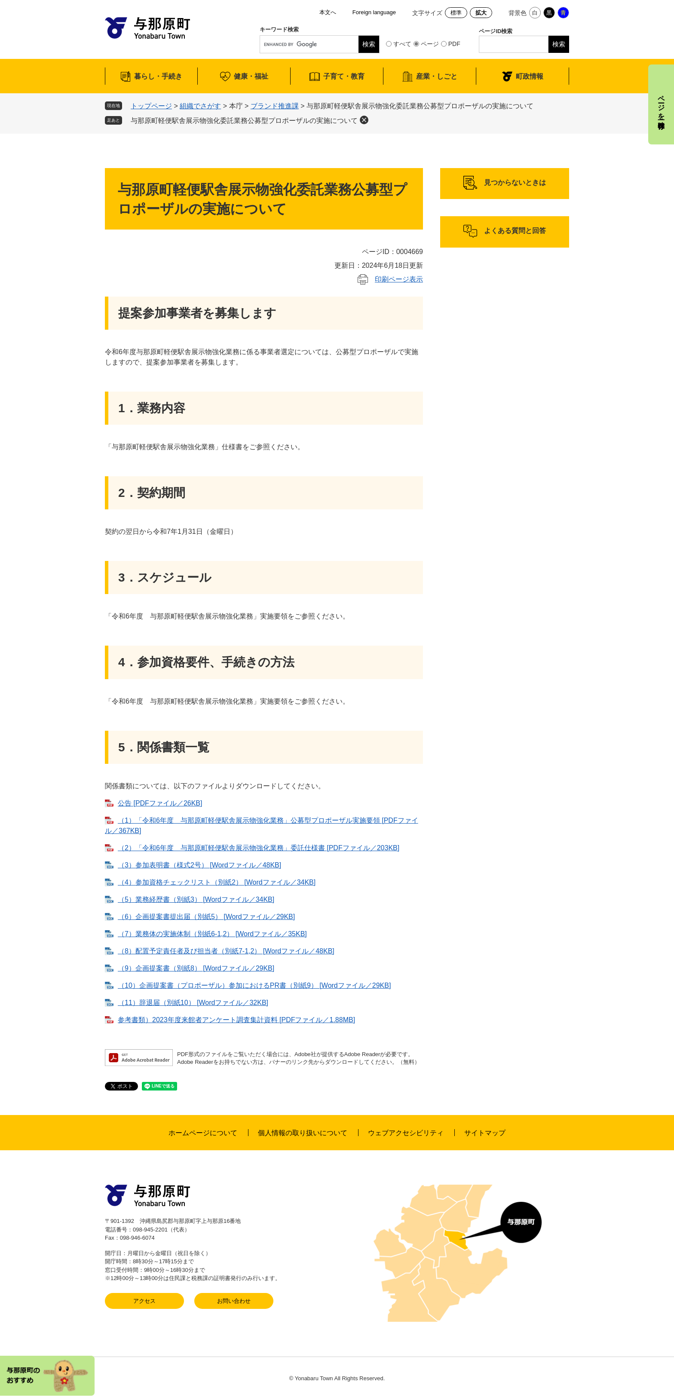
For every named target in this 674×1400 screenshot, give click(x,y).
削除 (364, 120)
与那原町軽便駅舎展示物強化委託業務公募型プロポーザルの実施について (244, 120)
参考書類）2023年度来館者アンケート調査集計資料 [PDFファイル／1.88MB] (236, 1019)
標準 (456, 12)
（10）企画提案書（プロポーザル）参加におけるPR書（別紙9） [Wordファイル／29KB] (254, 985)
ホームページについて (202, 1133)
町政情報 (529, 76)
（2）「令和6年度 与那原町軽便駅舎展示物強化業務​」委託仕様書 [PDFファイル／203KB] (258, 848)
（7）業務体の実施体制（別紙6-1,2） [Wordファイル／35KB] (212, 933)
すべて (402, 43)
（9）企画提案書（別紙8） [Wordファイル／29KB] (196, 968)
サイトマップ (485, 1133)
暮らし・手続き (158, 76)
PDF (454, 43)
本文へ (327, 12)
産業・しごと (436, 76)
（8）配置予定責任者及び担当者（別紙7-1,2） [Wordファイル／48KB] (226, 951)
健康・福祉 (251, 76)
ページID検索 (495, 31)
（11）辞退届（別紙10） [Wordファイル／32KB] (193, 1002)
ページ (430, 43)
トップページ (151, 106)
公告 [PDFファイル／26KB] (160, 803)
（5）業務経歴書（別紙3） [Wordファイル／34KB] (196, 899)
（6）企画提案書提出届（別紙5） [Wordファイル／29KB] (206, 916)
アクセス (144, 1301)
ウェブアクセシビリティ (406, 1133)
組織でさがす (200, 106)
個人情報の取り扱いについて (302, 1133)
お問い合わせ (234, 1301)
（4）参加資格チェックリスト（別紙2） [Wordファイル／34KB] (217, 882)
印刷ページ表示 (399, 279)
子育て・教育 (344, 76)
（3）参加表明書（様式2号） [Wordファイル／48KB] (199, 865)
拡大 (481, 12)
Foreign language (374, 12)
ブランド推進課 (275, 106)
